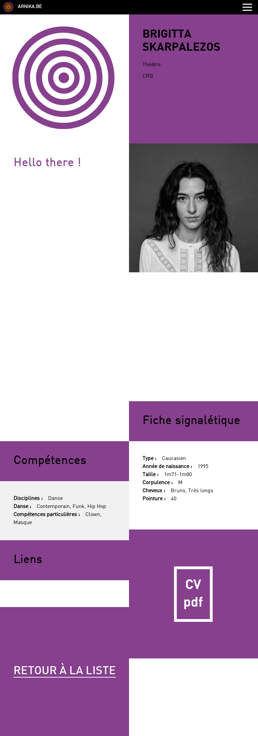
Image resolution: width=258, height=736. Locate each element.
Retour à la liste (64, 671)
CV (193, 594)
